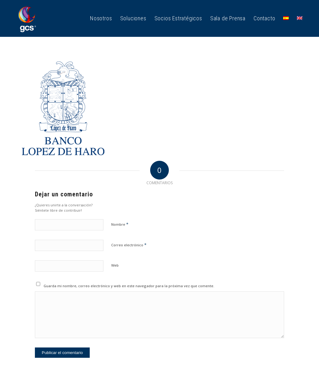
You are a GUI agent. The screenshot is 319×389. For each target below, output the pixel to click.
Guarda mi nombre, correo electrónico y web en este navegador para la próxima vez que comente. (129, 285)
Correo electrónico (128, 245)
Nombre (119, 224)
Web (115, 265)
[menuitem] (101, 18)
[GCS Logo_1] (27, 18)
